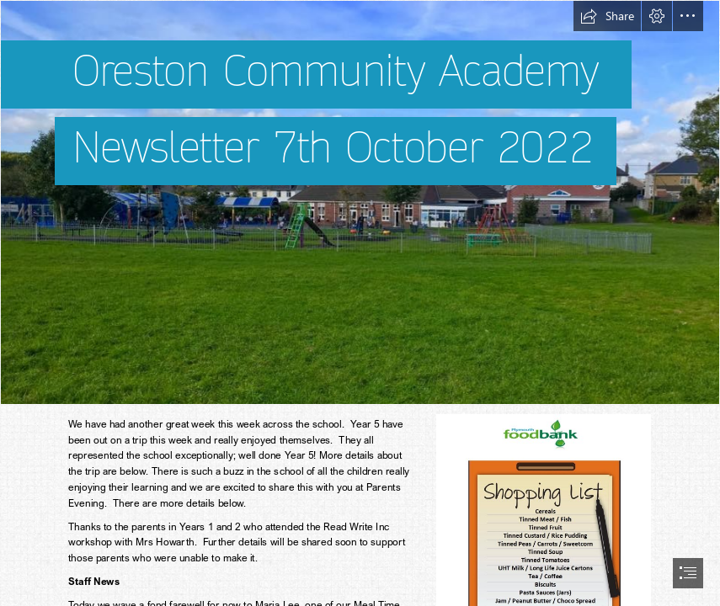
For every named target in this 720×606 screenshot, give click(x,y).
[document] (360, 303)
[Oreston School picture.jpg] (360, 202)
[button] (607, 16)
